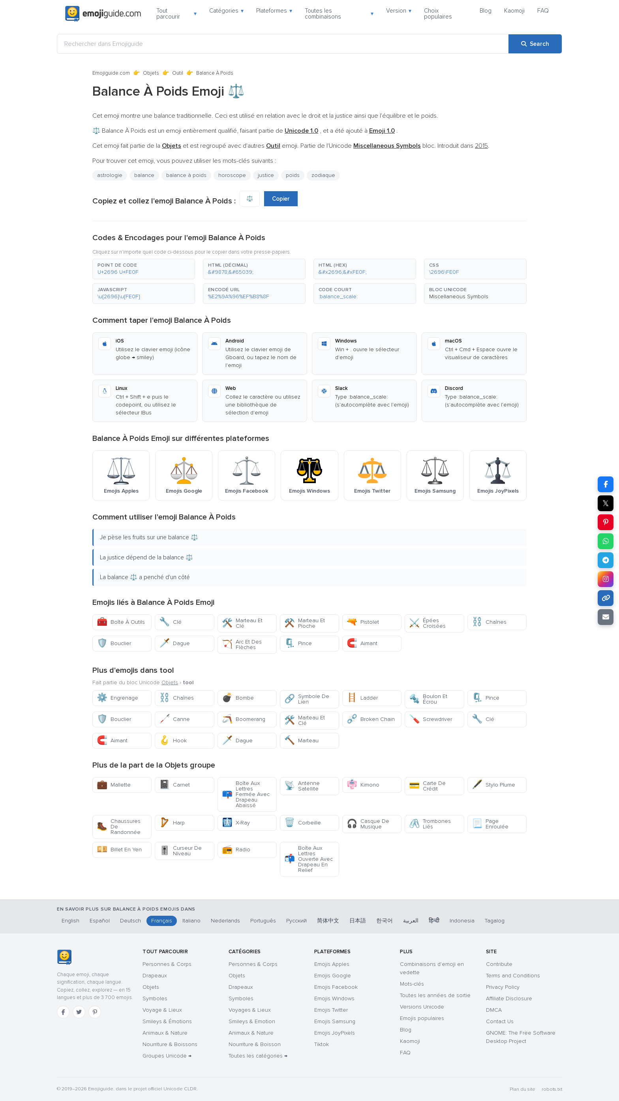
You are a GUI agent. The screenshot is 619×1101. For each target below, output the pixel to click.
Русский (296, 920)
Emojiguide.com (111, 73)
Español (100, 920)
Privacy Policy (503, 987)
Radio (236, 849)
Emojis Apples (331, 964)
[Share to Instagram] (605, 579)
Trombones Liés (430, 824)
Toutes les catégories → (258, 1055)
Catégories (226, 10)
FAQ (543, 10)
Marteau (301, 740)
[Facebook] (63, 1012)
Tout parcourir (176, 13)
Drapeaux (155, 975)
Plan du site (522, 1089)
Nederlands (225, 920)
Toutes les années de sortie (435, 995)
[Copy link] (605, 598)
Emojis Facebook (336, 987)
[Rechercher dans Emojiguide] (282, 43)
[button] (143, 269)
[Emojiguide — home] (103, 14)
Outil (177, 73)
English (70, 920)
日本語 (357, 920)
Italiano (191, 920)
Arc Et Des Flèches (242, 644)
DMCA (494, 1010)
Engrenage (117, 698)
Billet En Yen (119, 849)
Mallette (114, 784)
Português (263, 920)
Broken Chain (371, 719)
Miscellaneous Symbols (458, 296)
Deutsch (130, 920)
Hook (173, 740)
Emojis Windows (334, 998)
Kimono (363, 784)
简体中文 (328, 920)
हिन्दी (434, 920)
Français (161, 920)
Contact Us (500, 1021)
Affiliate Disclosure (509, 998)
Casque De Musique (368, 824)
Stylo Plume (493, 784)
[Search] (535, 43)
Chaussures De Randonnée (119, 827)
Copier (281, 198)
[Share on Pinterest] (605, 522)
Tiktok (321, 1044)
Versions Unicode (422, 1006)
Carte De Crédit (427, 786)
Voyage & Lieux (162, 1010)
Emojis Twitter (331, 1010)
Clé (170, 622)
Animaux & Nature (165, 1032)
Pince (298, 643)
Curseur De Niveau (180, 851)
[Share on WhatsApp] (605, 541)
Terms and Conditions (513, 975)
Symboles (155, 998)
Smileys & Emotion (252, 1021)
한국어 (384, 920)
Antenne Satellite (302, 786)
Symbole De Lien (306, 699)
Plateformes (274, 10)
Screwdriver (430, 719)
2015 (481, 146)
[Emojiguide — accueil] (64, 957)
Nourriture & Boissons (170, 1044)
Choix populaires (438, 13)
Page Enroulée (490, 824)
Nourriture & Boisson (255, 1044)
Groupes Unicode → (167, 1055)
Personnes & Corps (167, 964)
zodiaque (323, 175)
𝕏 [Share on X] (605, 503)
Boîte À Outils (121, 622)
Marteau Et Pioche (304, 623)
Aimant (362, 643)
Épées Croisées (427, 623)
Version (398, 10)
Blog (485, 10)
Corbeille (302, 822)
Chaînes (489, 622)
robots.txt (552, 1089)
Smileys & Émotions (167, 1021)
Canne (174, 719)
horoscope (232, 175)
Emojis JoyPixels (334, 1032)
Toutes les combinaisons (339, 13)
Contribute (499, 964)
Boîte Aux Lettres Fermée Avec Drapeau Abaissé (246, 794)
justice (266, 175)
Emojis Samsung (334, 1021)
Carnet (174, 784)
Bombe (238, 698)
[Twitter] (79, 1012)
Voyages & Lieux (250, 1010)
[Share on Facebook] (605, 484)
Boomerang (243, 719)
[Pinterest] (94, 1012)
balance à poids (186, 175)
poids (293, 175)
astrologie (109, 175)
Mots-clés (412, 984)
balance (144, 175)
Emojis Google (332, 975)
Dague (174, 643)
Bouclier (114, 643)
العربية (410, 920)
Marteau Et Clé (242, 623)
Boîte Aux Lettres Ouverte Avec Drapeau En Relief (308, 859)
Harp (172, 822)
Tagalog (495, 920)
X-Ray (236, 822)
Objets (151, 73)
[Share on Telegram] (605, 560)
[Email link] (605, 617)
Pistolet (363, 622)
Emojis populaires (422, 1018)
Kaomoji (514, 10)
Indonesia (462, 920)
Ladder (362, 698)
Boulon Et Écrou (428, 699)
